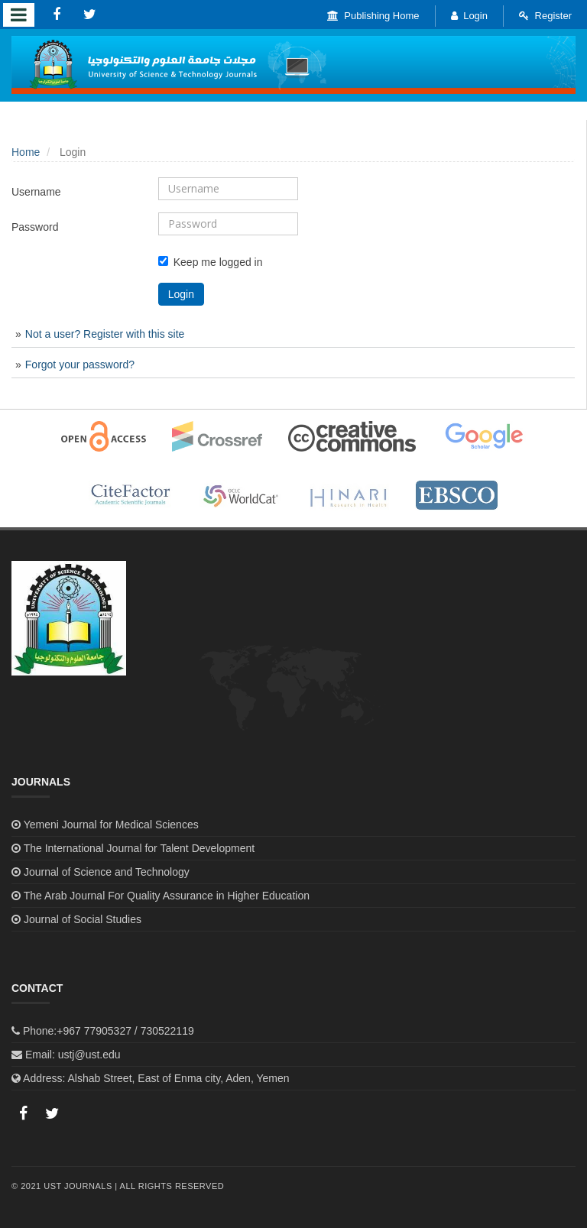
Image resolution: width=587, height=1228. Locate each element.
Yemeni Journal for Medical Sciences (111, 824)
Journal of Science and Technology (107, 872)
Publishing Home (373, 15)
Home (25, 152)
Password (34, 227)
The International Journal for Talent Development (139, 848)
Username (36, 192)
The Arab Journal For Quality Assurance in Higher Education (167, 895)
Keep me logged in (210, 262)
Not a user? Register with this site (105, 334)
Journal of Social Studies (82, 919)
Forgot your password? (80, 364)
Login (469, 15)
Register (545, 15)
